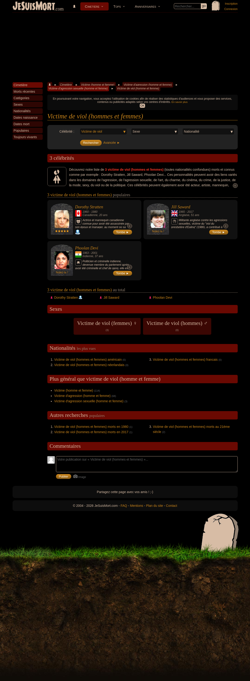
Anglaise (184, 215)
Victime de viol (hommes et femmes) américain (88, 359)
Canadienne (90, 215)
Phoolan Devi (86, 248)
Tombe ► (122, 232)
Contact (171, 505)
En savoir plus (180, 102)
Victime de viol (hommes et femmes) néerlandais (89, 365)
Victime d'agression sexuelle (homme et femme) (78, 88)
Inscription (231, 3)
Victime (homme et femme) (97, 84)
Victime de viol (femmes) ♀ (107, 325)
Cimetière (92, 6)
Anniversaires (145, 6)
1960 (86, 211)
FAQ (124, 505)
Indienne (88, 256)
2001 (94, 253)
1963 (86, 253)
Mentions (136, 505)
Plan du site (154, 505)
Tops (117, 6)
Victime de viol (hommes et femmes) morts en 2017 (91, 432)
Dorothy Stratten (89, 207)
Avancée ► (111, 142)
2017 (190, 211)
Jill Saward (180, 207)
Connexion (230, 9)
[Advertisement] (125, 47)
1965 (182, 211)
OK (142, 105)
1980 (94, 211)
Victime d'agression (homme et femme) (147, 84)
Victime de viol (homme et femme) (138, 88)
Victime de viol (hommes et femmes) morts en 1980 (91, 427)
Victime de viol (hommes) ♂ (177, 325)
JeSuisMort (34, 6)
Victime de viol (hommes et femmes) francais (185, 359)
